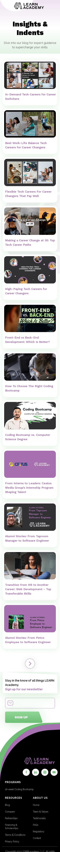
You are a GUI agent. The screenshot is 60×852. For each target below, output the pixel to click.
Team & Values (40, 811)
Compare (10, 811)
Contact (37, 838)
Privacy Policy (12, 841)
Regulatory (38, 831)
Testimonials (39, 818)
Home (36, 805)
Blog (7, 805)
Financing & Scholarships (11, 827)
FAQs (35, 825)
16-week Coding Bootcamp (19, 789)
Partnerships (11, 818)
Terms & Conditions (15, 835)
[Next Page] (30, 663)
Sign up (21, 717)
